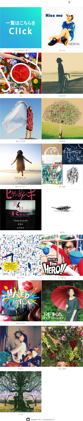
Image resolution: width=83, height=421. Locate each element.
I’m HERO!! (62, 278)
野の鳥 (62, 232)
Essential (62, 96)
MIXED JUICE (21, 323)
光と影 (20, 414)
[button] (69, 2)
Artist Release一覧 (20, 50)
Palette (20, 369)
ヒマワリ (21, 232)
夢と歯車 (62, 187)
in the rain (62, 323)
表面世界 (62, 141)
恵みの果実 (62, 369)
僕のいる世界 (20, 141)
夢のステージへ (20, 187)
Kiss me (62, 50)
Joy (21, 96)
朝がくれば (21, 278)
